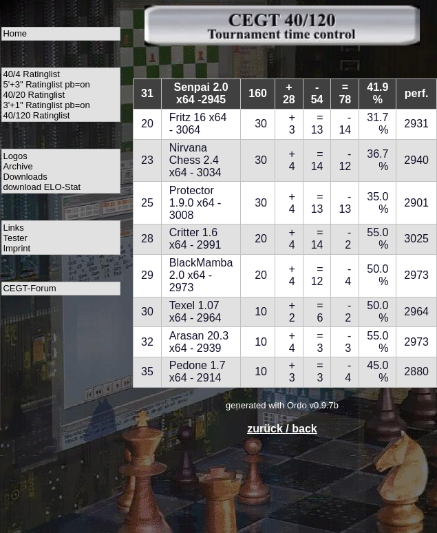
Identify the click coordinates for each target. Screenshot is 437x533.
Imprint (16, 248)
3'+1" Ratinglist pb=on (46, 105)
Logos (15, 156)
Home (15, 33)
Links (13, 227)
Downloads (25, 176)
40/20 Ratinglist (34, 95)
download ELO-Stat (42, 187)
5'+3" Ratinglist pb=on (46, 84)
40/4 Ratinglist (31, 74)
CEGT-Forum (29, 288)
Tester (15, 238)
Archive (17, 166)
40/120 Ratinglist (36, 115)
